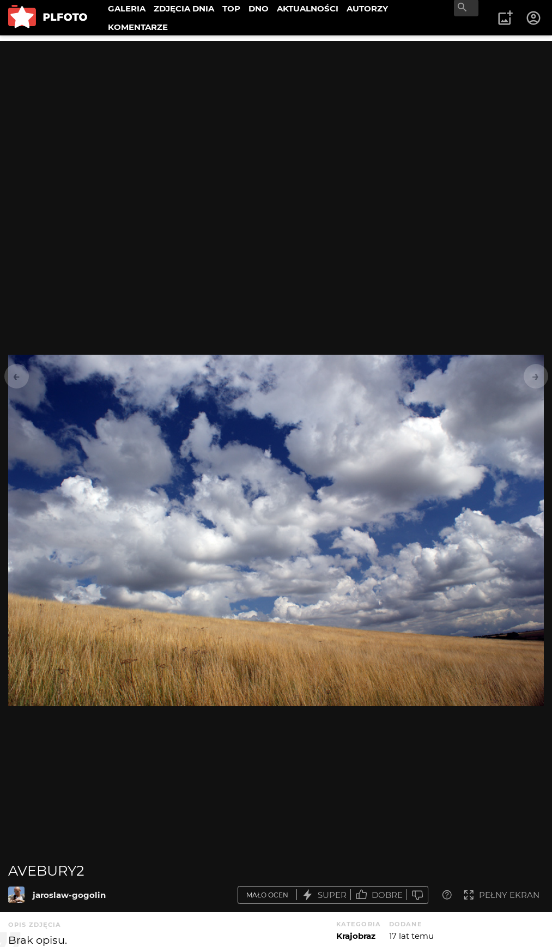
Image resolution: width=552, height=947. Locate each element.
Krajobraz (355, 936)
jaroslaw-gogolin (69, 895)
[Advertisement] (276, 117)
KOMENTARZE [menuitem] (138, 27)
